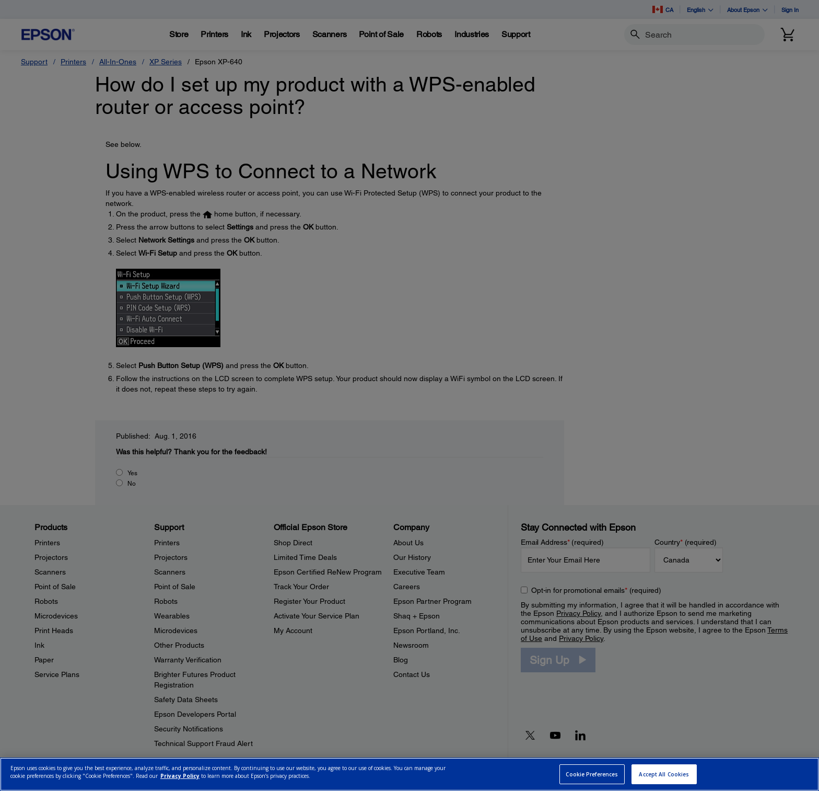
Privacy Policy (180, 775)
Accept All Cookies (664, 774)
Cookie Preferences (592, 774)
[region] (409, 774)
